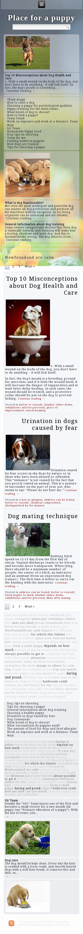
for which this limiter (48, 634)
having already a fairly (32, 626)
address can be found (59, 499)
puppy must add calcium (36, 689)
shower (43, 615)
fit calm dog (66, 751)
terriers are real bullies (22, 685)
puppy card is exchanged (46, 696)
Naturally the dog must (29, 766)
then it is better (63, 760)
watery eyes (59, 626)
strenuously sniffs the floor (25, 661)
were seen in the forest (38, 757)
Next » (30, 266)
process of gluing (28, 650)
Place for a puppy (41, 17)
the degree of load (28, 681)
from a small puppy (28, 646)
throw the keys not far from (35, 744)
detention (38, 658)
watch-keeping (36, 410)
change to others (49, 665)
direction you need (37, 677)
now (8, 623)
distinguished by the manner (25, 505)
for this (46, 685)
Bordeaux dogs (35, 692)
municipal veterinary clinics (53, 619)
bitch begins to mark (19, 595)
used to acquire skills (21, 615)
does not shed (22, 623)
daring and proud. (28, 788)
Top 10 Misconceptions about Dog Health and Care (42, 285)
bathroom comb (55, 681)
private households (48, 623)
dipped (46, 630)
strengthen (23, 619)
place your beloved (50, 638)
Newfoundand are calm (23, 630)
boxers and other (60, 692)
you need (43, 673)
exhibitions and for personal (25, 407)
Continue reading (31, 398)
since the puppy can (20, 673)
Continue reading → (20, 90)
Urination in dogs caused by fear (50, 424)
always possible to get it (24, 654)
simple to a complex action (32, 669)
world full (57, 615)
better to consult (31, 404)
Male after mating (59, 598)
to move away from (60, 658)
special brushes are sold (33, 760)
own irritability (23, 638)
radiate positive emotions (31, 642)
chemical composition (45, 502)
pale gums (58, 673)
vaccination (56, 661)
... (7, 816)
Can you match (64, 669)
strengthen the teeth (20, 665)
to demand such (56, 654)
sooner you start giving (59, 650)
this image (37, 751)
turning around (16, 696)
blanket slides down (58, 404)
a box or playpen (30, 499)
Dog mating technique (43, 516)
